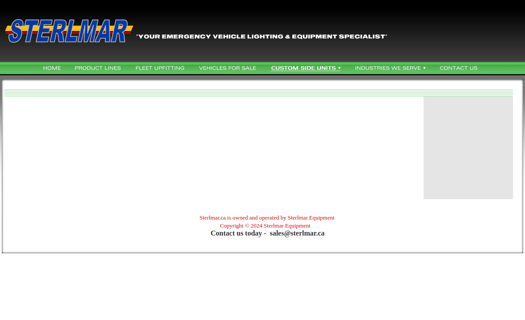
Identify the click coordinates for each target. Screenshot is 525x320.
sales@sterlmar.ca (297, 233)
